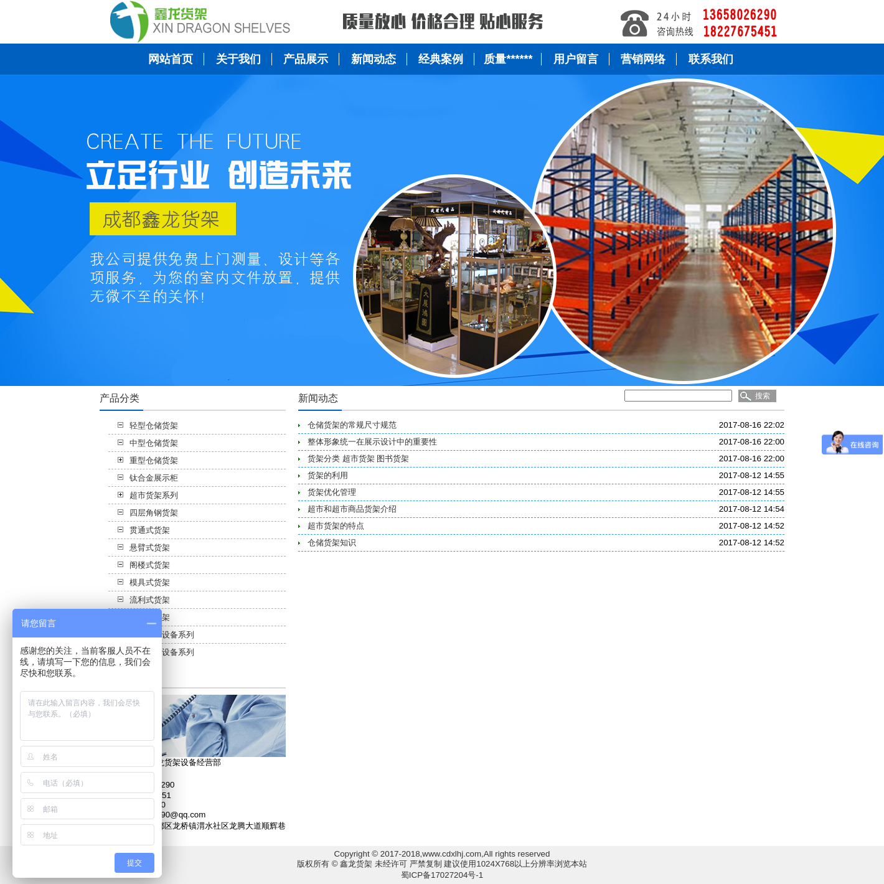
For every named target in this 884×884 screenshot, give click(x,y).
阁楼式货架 (149, 565)
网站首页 (170, 59)
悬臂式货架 (149, 547)
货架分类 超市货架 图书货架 (358, 458)
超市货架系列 (153, 495)
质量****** (508, 59)
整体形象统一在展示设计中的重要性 (372, 441)
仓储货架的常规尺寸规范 (352, 425)
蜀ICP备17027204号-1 (442, 875)
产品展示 (305, 59)
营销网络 (643, 59)
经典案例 (440, 59)
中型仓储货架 (153, 443)
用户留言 (575, 59)
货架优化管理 (332, 492)
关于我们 (238, 59)
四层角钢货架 (153, 512)
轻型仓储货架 (153, 425)
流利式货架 (149, 599)
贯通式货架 (149, 530)
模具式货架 (149, 582)
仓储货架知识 (332, 542)
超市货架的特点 (336, 525)
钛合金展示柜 (153, 477)
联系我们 (711, 59)
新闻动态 (373, 59)
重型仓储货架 (153, 460)
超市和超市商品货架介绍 (352, 509)
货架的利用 (328, 475)
